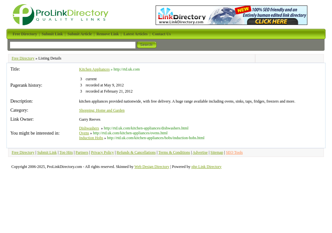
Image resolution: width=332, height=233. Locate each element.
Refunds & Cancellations (136, 152)
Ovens (84, 133)
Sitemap (216, 152)
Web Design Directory (152, 166)
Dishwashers (89, 128)
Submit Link (47, 152)
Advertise (200, 152)
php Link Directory (207, 166)
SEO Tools (234, 152)
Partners (82, 152)
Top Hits (66, 152)
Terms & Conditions (174, 152)
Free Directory (23, 58)
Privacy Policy (102, 152)
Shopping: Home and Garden (101, 110)
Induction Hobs (91, 138)
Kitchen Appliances (94, 69)
